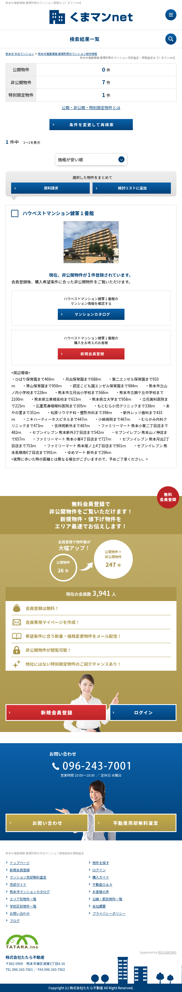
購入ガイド (101, 877)
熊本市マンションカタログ (30, 891)
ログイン (99, 869)
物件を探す (101, 862)
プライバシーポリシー (109, 913)
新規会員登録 (20, 869)
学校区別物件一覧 (23, 906)
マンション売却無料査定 (28, 877)
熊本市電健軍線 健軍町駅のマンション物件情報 (67, 54)
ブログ (15, 920)
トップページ (20, 862)
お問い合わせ (20, 913)
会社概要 (99, 906)
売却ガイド (18, 884)
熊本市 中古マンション (20, 54)
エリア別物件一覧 (23, 898)
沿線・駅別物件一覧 (108, 898)
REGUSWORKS (167, 952)
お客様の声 (101, 891)
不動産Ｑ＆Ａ (103, 884)
